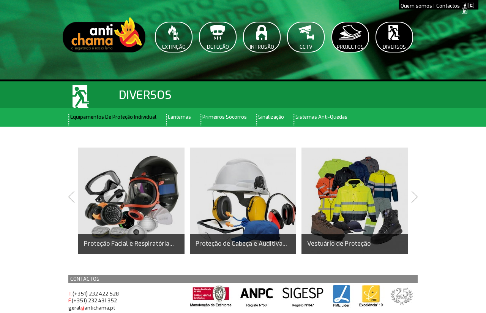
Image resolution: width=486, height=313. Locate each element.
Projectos (350, 47)
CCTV (306, 47)
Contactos (448, 6)
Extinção (174, 47)
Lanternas (179, 117)
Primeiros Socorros (224, 117)
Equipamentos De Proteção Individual (113, 117)
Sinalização (271, 117)
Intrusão (262, 47)
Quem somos (416, 6)
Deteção (218, 47)
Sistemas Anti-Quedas (321, 117)
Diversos (394, 47)
